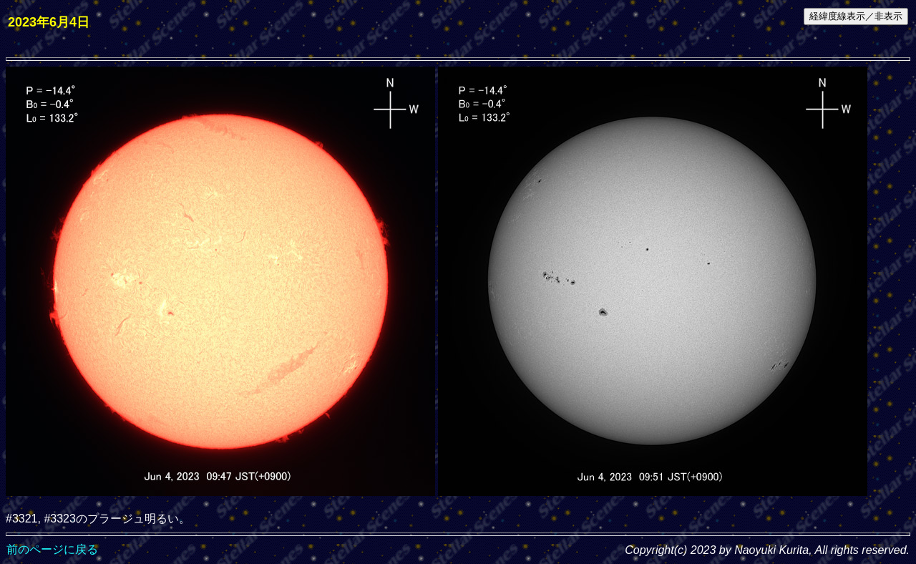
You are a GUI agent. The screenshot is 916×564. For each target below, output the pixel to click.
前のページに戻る (52, 549)
